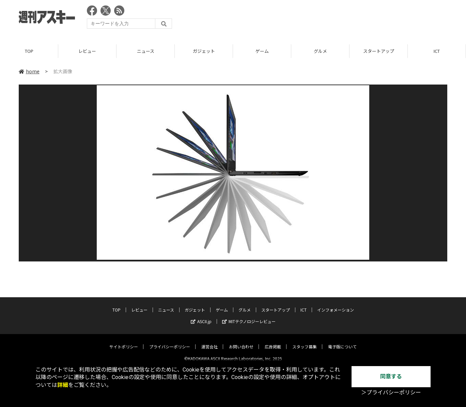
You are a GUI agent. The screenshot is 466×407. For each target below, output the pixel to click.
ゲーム (262, 51)
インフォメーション (335, 304)
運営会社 (209, 341)
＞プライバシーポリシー (391, 392)
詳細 (62, 385)
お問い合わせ (241, 341)
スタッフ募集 (304, 341)
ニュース (145, 51)
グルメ (320, 51)
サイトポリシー (123, 341)
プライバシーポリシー (169, 341)
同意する (391, 376)
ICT (437, 51)
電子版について (342, 341)
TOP (29, 51)
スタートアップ (378, 51)
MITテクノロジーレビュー (249, 316)
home (29, 71)
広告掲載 (273, 341)
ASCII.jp (201, 316)
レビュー (87, 51)
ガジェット (204, 51)
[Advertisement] (323, 18)
